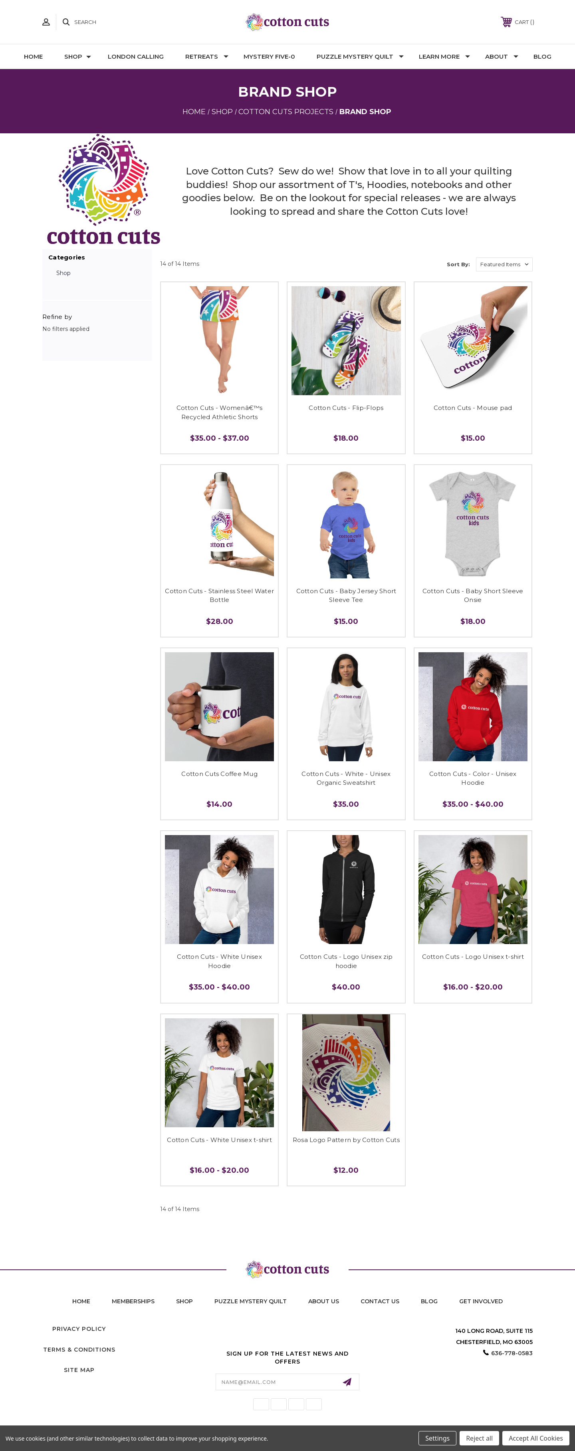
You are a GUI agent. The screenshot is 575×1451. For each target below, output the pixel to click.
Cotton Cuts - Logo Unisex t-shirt (473, 956)
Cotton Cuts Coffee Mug (219, 774)
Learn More (444, 56)
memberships (133, 1301)
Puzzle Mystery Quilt (360, 56)
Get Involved (481, 1301)
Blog (542, 56)
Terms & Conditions (79, 1349)
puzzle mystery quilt (250, 1301)
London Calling (136, 56)
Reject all (479, 1438)
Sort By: (458, 264)
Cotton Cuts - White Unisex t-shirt (219, 1140)
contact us (380, 1301)
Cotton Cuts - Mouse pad (473, 408)
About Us (323, 1301)
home (81, 1301)
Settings (437, 1438)
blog (429, 1301)
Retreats (206, 56)
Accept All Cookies (536, 1438)
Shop (77, 56)
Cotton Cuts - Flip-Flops (346, 408)
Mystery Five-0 (269, 56)
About (501, 56)
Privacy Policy (79, 1328)
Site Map (79, 1370)
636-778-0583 (512, 1353)
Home (33, 56)
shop (184, 1301)
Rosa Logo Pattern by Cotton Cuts (346, 1140)
